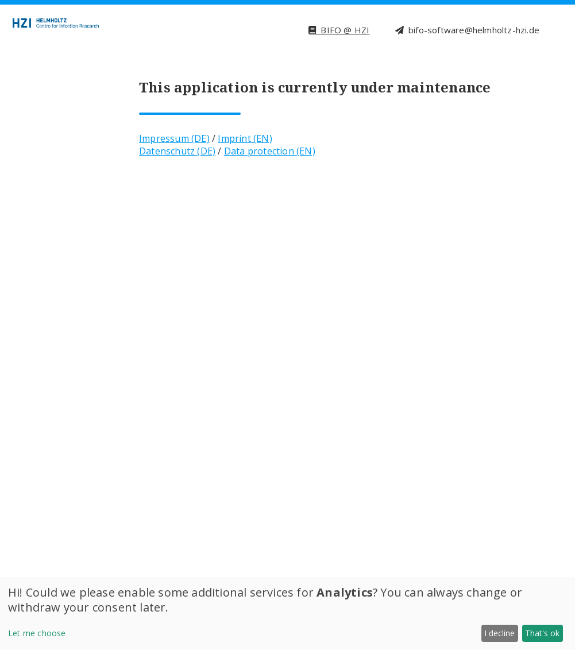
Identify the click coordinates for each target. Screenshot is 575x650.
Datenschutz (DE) (177, 151)
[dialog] (287, 613)
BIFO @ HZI (339, 30)
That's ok (542, 633)
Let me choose (37, 633)
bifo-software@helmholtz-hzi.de (467, 30)
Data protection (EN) (269, 151)
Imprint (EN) (245, 138)
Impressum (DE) (174, 138)
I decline (499, 633)
